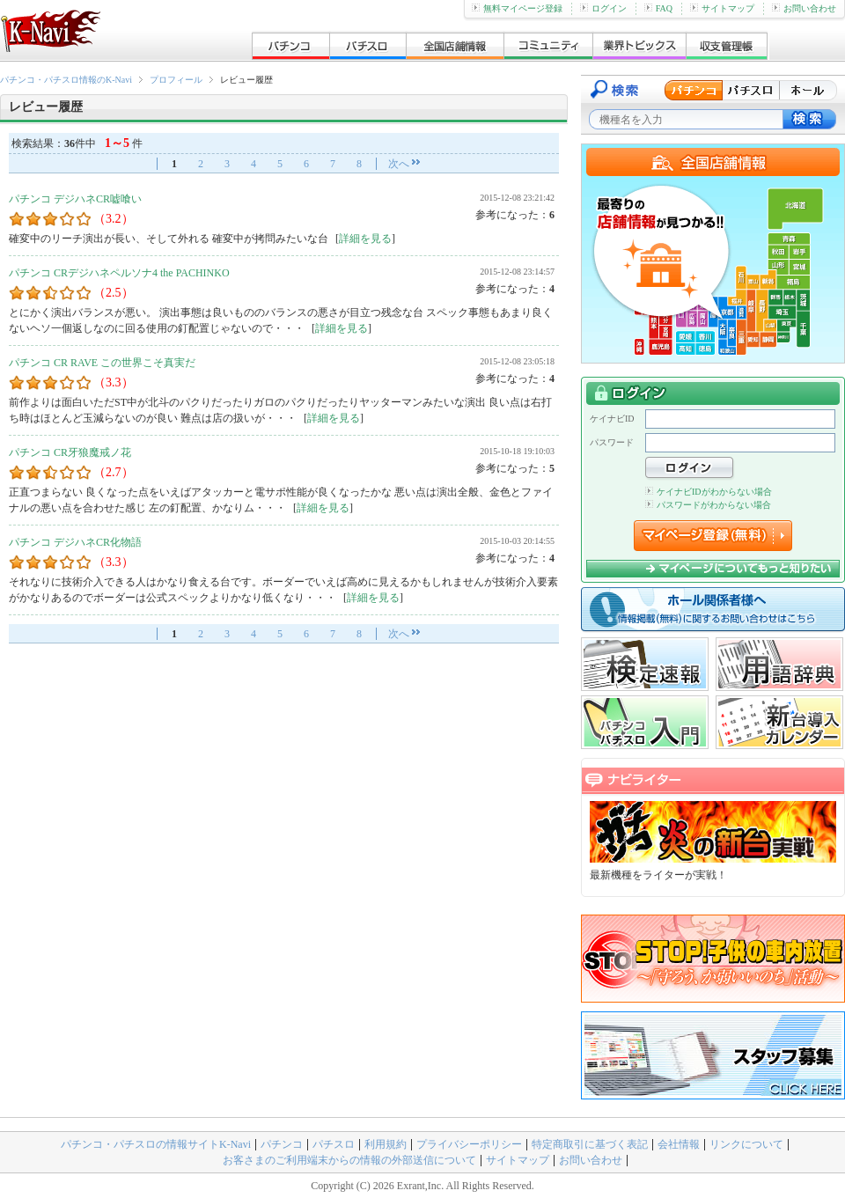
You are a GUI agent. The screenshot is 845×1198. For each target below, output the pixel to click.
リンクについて (746, 1144)
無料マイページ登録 (517, 8)
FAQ (658, 8)
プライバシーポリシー (469, 1144)
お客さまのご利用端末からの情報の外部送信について (349, 1160)
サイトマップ (722, 8)
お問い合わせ (804, 8)
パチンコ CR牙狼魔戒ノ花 (70, 452)
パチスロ (333, 1144)
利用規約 (385, 1144)
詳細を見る (365, 238)
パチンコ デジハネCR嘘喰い (75, 199)
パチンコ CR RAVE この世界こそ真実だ (102, 362)
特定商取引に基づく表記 (590, 1144)
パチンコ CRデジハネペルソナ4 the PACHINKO (119, 273)
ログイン (603, 8)
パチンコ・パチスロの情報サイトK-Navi (156, 1144)
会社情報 (679, 1144)
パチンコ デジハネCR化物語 (75, 542)
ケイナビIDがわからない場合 (708, 491)
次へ (398, 164)
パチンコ (282, 1144)
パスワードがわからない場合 (708, 505)
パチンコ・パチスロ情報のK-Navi (66, 80)
